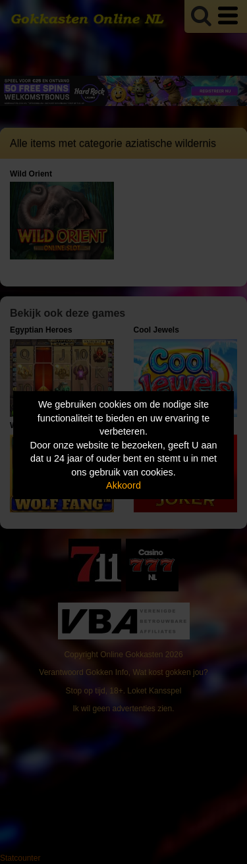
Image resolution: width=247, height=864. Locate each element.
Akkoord (123, 485)
